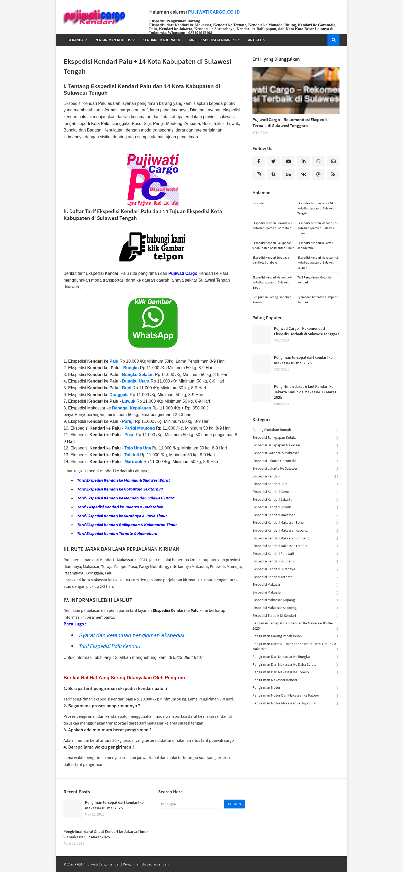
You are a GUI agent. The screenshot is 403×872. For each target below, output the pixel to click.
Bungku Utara (135, 381)
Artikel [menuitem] (255, 39)
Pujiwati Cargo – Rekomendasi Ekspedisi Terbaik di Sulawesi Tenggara (290, 123)
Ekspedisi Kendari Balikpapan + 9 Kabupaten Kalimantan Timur (273, 245)
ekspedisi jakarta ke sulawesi (295, 468)
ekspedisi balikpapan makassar (295, 445)
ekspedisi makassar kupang (295, 600)
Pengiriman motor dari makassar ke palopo (295, 695)
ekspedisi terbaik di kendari (295, 616)
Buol (126, 388)
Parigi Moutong (139, 428)
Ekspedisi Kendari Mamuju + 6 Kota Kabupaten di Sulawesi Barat (272, 282)
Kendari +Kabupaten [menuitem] (161, 39)
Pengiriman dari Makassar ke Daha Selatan (295, 665)
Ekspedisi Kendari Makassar (295, 515)
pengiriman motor (295, 688)
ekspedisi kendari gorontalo (295, 492)
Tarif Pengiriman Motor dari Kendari (315, 279)
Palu (114, 361)
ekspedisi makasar (295, 585)
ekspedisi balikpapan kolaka (295, 438)
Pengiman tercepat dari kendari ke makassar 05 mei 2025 (303, 360)
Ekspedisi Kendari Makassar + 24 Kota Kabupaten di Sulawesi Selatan (318, 262)
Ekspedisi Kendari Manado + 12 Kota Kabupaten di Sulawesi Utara (317, 228)
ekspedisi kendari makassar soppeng (295, 538)
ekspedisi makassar (295, 592)
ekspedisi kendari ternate (295, 577)
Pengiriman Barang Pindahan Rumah (271, 299)
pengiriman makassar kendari (295, 680)
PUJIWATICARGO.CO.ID (214, 12)
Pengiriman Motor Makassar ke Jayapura (295, 703)
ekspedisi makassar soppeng (295, 608)
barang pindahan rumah (295, 430)
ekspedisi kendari (295, 476)
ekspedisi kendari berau (295, 484)
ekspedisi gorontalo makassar (295, 453)
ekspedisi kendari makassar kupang (295, 530)
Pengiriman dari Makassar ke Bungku (295, 657)
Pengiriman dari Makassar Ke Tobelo (295, 672)
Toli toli (131, 455)
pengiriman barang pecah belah (295, 636)
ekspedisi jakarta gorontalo (295, 461)
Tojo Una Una (137, 448)
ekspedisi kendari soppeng (295, 561)
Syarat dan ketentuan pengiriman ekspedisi (131, 635)
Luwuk (128, 401)
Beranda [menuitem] (75, 39)
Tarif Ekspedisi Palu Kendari (109, 645)
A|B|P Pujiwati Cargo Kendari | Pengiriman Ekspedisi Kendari (123, 864)
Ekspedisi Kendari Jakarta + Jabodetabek (315, 245)
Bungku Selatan (138, 374)
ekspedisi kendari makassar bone (295, 523)
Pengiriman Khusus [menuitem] (113, 39)
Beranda (258, 203)
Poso (129, 434)
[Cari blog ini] (190, 804)
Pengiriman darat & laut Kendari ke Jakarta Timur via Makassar (295, 646)
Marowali (133, 461)
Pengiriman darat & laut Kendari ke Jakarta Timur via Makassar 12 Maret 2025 (305, 392)
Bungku (131, 368)
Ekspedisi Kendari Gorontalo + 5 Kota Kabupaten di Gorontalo (273, 225)
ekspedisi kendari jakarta (295, 500)
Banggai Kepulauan (131, 408)
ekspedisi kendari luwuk (295, 507)
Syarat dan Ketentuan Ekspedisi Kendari (318, 299)
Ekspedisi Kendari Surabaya (295, 569)
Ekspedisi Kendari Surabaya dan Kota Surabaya (270, 260)
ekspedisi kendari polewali (295, 554)
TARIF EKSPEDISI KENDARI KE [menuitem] (212, 39)
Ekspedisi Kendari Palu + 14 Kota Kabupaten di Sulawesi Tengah (316, 208)
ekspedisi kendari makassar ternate (295, 546)
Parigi (128, 421)
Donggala (119, 394)
